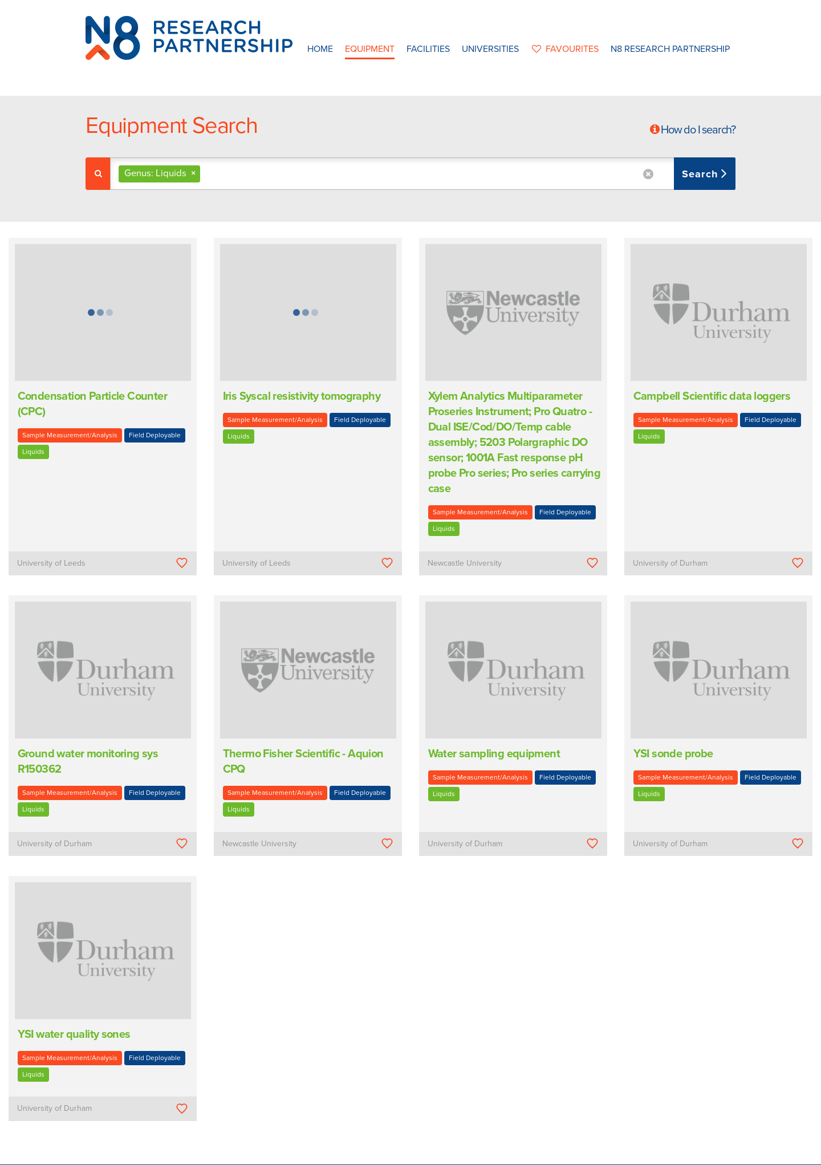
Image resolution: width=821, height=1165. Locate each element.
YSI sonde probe (673, 754)
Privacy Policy (483, 1153)
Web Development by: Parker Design (578, 1153)
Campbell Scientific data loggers (712, 396)
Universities (490, 49)
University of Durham (670, 563)
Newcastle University (465, 563)
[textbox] (207, 173)
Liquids (33, 452)
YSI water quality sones (74, 1034)
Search (701, 174)
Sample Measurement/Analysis (69, 435)
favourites (565, 49)
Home (320, 49)
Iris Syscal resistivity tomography (302, 396)
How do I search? (698, 130)
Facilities (428, 49)
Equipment (370, 49)
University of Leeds (51, 563)
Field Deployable (155, 435)
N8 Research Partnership (670, 49)
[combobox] (422, 173)
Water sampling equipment (494, 754)
